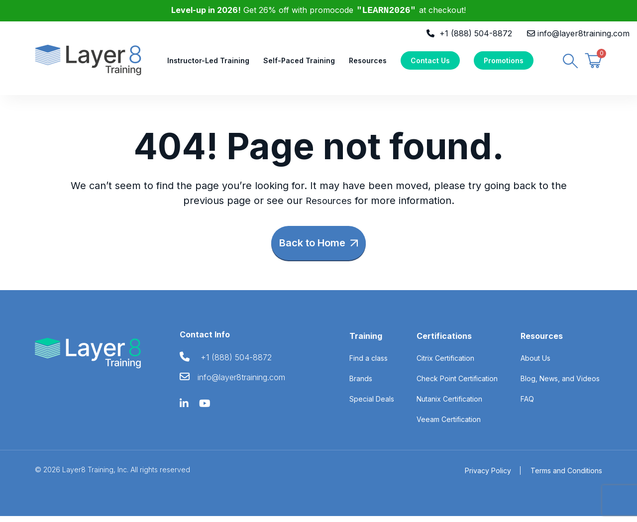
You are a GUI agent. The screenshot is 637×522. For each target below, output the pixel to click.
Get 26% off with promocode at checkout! (318, 10)
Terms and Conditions (566, 476)
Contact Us (430, 63)
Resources (368, 63)
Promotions (504, 63)
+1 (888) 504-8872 (475, 33)
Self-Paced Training (299, 63)
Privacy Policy (488, 476)
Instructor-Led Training (208, 63)
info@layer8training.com (583, 33)
